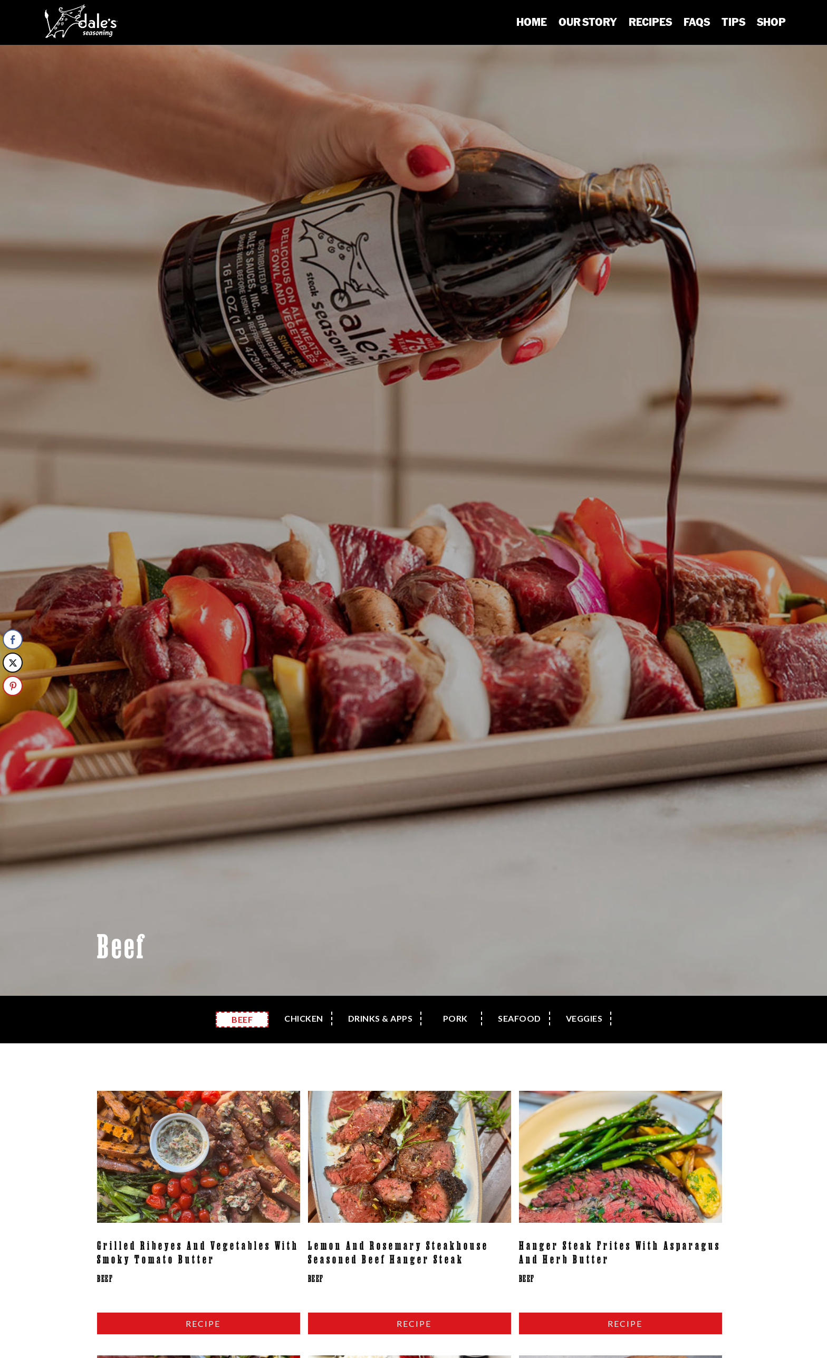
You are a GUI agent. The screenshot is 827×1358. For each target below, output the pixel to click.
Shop (771, 22)
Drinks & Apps (380, 1018)
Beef (242, 1019)
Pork (455, 1018)
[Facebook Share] (13, 639)
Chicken (303, 1018)
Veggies (584, 1018)
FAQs (697, 22)
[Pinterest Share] (13, 686)
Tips (733, 22)
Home (531, 22)
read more (198, 1323)
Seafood (519, 1018)
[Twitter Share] (13, 663)
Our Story (588, 22)
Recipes (650, 22)
